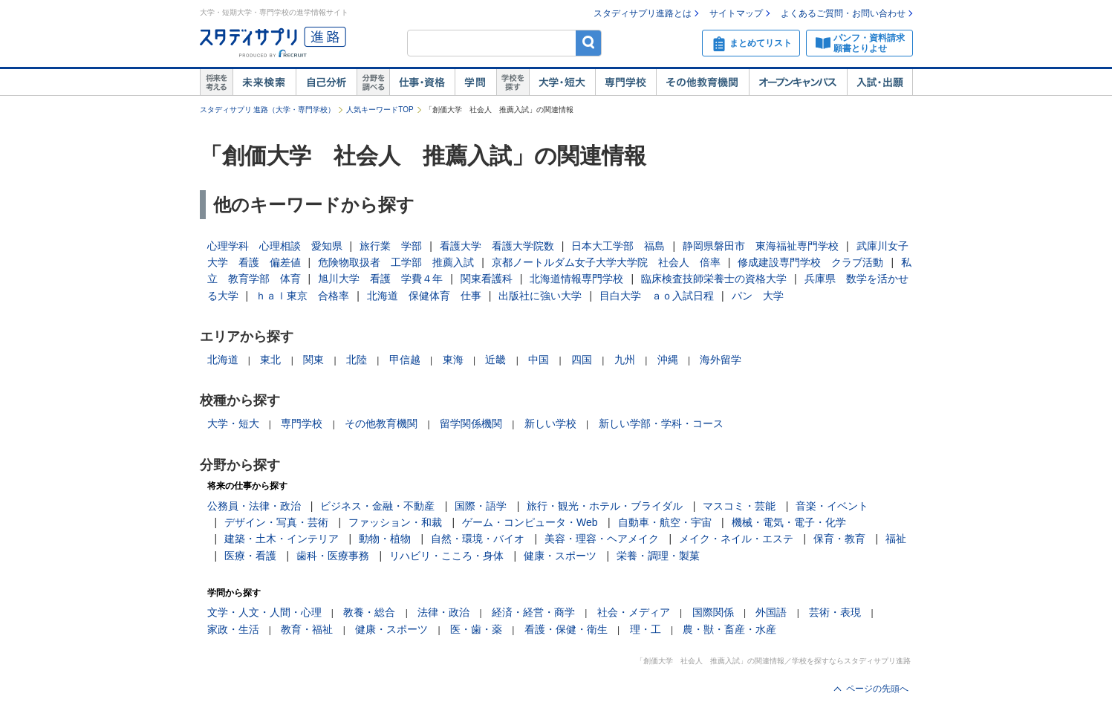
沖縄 (667, 360)
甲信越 (404, 360)
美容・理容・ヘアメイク (601, 539)
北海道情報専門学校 (576, 279)
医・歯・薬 (476, 629)
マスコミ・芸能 (739, 506)
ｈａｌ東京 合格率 (302, 296)
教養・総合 (369, 612)
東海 (453, 360)
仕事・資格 (422, 82)
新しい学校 (550, 423)
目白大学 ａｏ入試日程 (656, 296)
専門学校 (625, 82)
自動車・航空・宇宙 (665, 522)
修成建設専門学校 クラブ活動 (810, 262)
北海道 (222, 360)
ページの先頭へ (877, 688)
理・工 (645, 629)
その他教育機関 (702, 82)
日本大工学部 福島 (618, 246)
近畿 (495, 360)
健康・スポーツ (560, 556)
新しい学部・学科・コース (661, 423)
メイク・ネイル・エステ (736, 539)
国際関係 (713, 612)
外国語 (771, 612)
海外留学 (720, 360)
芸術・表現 (835, 612)
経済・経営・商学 (533, 612)
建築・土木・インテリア (281, 539)
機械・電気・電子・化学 (789, 522)
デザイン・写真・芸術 (276, 522)
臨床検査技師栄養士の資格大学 (714, 279)
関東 (313, 360)
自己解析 (326, 82)
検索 (589, 43)
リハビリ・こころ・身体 (446, 556)
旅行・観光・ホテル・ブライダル (605, 506)
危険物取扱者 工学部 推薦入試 (396, 262)
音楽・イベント (832, 506)
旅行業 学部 (391, 246)
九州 (624, 360)
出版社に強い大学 (540, 296)
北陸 (356, 360)
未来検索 (264, 82)
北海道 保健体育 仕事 (424, 296)
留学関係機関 (471, 423)
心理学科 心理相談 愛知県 (274, 246)
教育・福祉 (307, 629)
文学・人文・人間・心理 (264, 612)
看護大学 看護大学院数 (497, 246)
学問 (475, 82)
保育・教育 (839, 539)
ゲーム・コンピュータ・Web (530, 522)
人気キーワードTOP (379, 109)
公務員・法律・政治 (254, 506)
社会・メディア (633, 612)
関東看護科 (487, 279)
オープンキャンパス (798, 82)
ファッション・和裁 (395, 522)
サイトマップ (736, 13)
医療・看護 (250, 556)
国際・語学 (481, 506)
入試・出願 (880, 82)
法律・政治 (443, 612)
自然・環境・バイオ (477, 539)
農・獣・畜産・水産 (729, 629)
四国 (581, 360)
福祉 (895, 539)
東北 (270, 360)
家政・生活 (233, 629)
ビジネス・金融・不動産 (377, 506)
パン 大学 (758, 296)
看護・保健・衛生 (566, 629)
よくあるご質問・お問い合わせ (843, 13)
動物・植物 (385, 539)
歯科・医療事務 (332, 556)
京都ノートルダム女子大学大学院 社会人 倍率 (606, 262)
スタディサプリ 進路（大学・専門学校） (268, 109)
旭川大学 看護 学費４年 (380, 279)
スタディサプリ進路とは (643, 13)
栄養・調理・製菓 (658, 556)
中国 (538, 360)
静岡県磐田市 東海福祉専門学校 (761, 246)
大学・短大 (562, 82)
